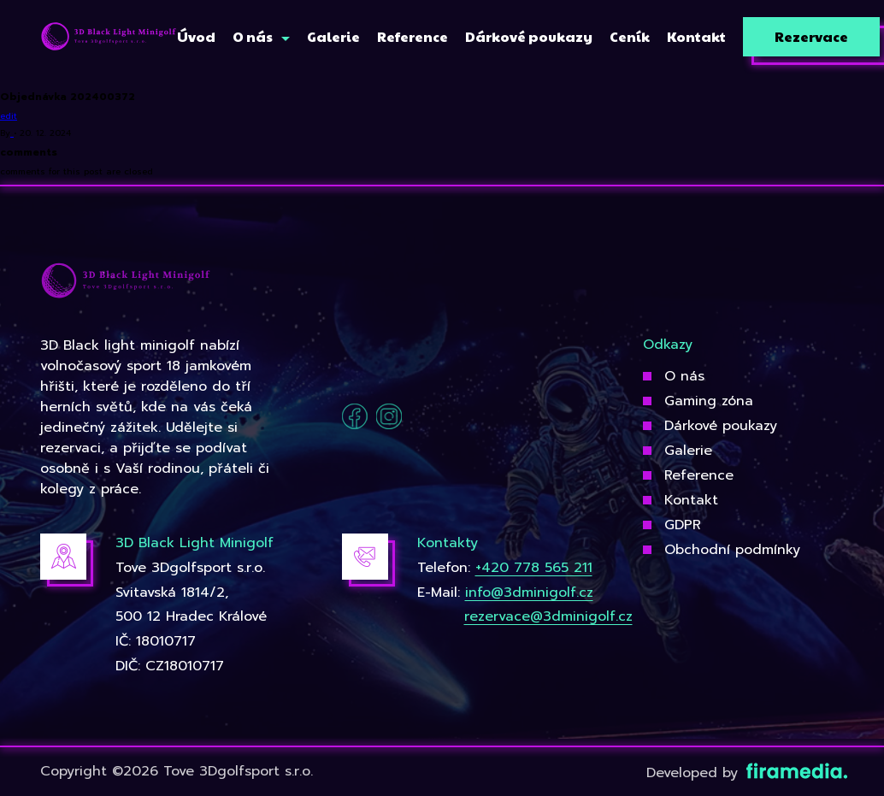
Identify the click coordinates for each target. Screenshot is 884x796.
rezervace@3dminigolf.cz (548, 616)
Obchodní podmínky (732, 549)
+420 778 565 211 (533, 567)
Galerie (688, 450)
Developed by (745, 773)
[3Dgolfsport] (108, 37)
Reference (699, 475)
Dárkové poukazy (720, 425)
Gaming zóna (708, 401)
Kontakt (691, 500)
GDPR (682, 525)
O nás (684, 376)
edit (8, 115)
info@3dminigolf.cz (529, 592)
